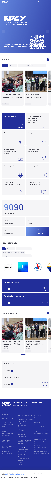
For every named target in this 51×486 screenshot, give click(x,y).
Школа (19, 467)
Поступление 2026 (39, 415)
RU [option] (22, 2)
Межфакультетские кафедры (41, 453)
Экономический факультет (41, 437)
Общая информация (7, 453)
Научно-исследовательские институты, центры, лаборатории (25, 441)
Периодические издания (8, 433)
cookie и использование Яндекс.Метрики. (14, 474)
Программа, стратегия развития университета (8, 419)
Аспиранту (37, 422)
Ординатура (21, 462)
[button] (3, 31)
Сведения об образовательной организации (6, 414)
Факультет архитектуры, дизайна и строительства (40, 450)
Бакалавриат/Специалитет (25, 452)
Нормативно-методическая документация (25, 416)
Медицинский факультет (40, 447)
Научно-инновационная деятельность (8, 446)
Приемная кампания (23, 449)
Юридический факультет (40, 439)
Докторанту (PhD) (39, 427)
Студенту (36, 417)
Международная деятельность (6, 440)
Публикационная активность (25, 419)
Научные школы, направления (22, 437)
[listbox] (24, 2)
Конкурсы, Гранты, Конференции (22, 425)
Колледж (20, 464)
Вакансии (4, 426)
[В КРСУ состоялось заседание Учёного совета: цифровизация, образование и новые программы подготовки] (12, 88)
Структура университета (8, 422)
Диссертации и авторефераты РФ (22, 422)
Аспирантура (21, 456)
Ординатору (37, 424)
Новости (4, 431)
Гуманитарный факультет (40, 441)
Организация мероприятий (8, 429)
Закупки (4, 438)
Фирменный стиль (6, 435)
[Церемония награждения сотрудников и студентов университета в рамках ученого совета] (36, 88)
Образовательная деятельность (6, 450)
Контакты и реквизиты (7, 424)
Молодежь (4, 444)
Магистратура (21, 454)
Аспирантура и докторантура (22, 433)
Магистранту (37, 420)
